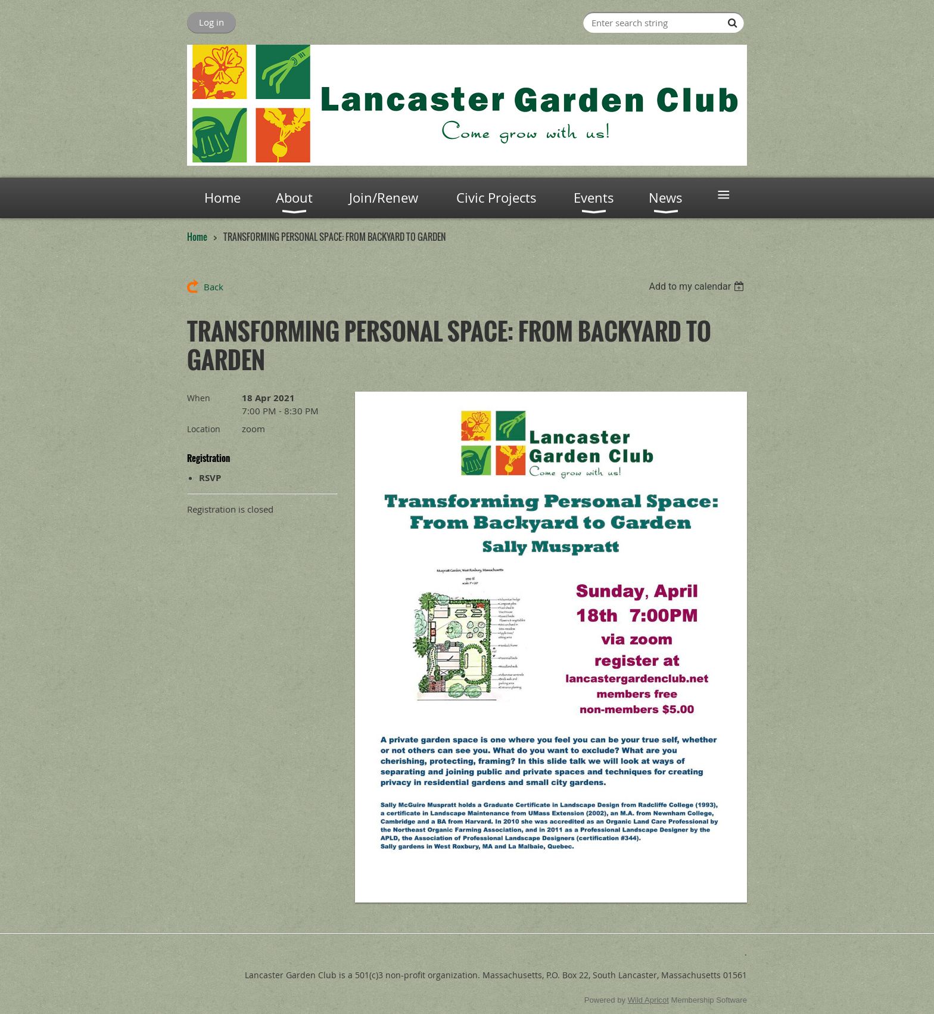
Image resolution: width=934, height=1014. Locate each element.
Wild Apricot (648, 1000)
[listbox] (698, 286)
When (198, 398)
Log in (211, 22)
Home (197, 236)
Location (203, 429)
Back (213, 287)
